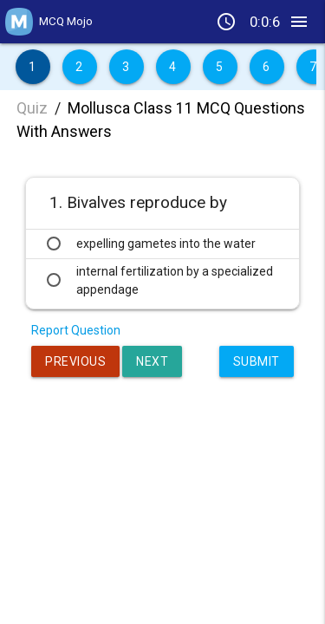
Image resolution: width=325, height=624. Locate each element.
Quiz (32, 108)
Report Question (75, 330)
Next (152, 361)
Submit (256, 361)
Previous (75, 361)
